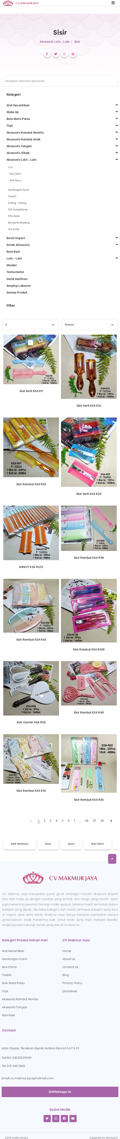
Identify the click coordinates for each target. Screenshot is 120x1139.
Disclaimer (69, 991)
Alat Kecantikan (13, 951)
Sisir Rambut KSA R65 (89, 799)
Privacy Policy (72, 983)
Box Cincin (9, 967)
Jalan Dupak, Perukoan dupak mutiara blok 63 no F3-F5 (40, 1048)
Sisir (77, 42)
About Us (68, 959)
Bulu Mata (97, 843)
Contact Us (70, 967)
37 (94, 821)
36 (87, 821)
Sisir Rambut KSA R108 (89, 649)
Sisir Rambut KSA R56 (31, 639)
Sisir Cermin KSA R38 (31, 722)
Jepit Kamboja (19, 843)
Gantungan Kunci (14, 959)
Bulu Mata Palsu (13, 983)
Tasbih (7, 975)
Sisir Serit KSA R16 (89, 406)
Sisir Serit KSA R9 (31, 391)
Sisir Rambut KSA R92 (31, 484)
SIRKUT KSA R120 (31, 567)
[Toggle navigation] (113, 3)
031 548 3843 (16, 1066)
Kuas (48, 843)
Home (66, 951)
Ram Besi (8, 1015)
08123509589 (21, 1058)
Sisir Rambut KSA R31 (31, 791)
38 (102, 821)
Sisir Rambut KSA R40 (89, 712)
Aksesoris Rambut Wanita (20, 999)
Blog (65, 975)
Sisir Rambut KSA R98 (89, 558)
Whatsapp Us (60, 1092)
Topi (5, 991)
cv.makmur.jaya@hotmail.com (32, 1078)
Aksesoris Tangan (14, 1007)
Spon (71, 843)
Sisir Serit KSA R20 (89, 494)
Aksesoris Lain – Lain (54, 42)
